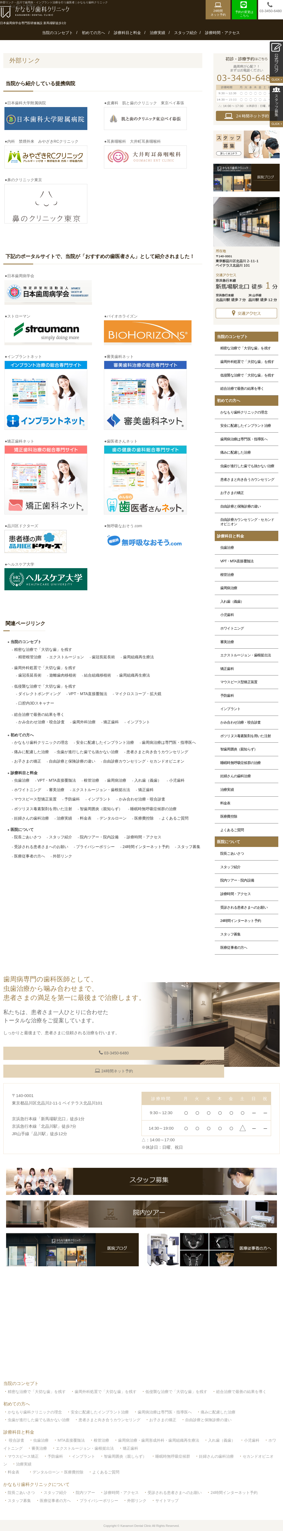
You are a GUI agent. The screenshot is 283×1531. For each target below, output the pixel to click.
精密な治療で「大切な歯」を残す (43, 649)
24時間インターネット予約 (145, 846)
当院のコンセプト (57, 32)
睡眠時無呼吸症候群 (172, 1455)
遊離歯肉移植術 (62, 675)
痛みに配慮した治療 (31, 752)
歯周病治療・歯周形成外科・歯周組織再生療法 (158, 1439)
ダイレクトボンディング (39, 694)
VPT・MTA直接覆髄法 (88, 694)
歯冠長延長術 (103, 657)
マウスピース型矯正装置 (35, 799)
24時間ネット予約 (53, 1069)
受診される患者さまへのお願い (41, 846)
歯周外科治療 (84, 722)
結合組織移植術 (97, 675)
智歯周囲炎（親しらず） (125, 1455)
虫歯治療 (22, 780)
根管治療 (91, 780)
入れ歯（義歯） (147, 780)
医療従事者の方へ (29, 856)
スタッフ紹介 (185, 32)
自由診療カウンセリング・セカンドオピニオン (143, 761)
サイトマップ (167, 1499)
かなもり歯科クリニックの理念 (41, 742)
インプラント (138, 722)
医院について (22, 829)
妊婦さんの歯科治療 (31, 818)
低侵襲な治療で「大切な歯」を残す (45, 686)
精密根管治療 (29, 657)
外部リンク (62, 856)
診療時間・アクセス (222, 32)
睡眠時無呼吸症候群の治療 (153, 809)
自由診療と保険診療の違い (72, 761)
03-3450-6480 (53, 1053)
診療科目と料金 (127, 32)
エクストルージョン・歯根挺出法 (101, 789)
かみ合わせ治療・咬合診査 (41, 722)
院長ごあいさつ (27, 837)
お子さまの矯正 (27, 761)
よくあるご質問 (174, 818)
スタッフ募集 (188, 846)
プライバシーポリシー (95, 846)
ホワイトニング (27, 789)
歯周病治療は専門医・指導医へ (169, 742)
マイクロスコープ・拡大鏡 (138, 694)
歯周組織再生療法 (138, 657)
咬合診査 (16, 1439)
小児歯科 (177, 780)
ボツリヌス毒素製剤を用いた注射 (43, 809)
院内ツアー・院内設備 (99, 837)
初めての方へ (93, 32)
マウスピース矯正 (23, 1455)
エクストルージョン (66, 657)
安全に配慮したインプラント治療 (105, 742)
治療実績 (157, 32)
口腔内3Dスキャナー (36, 703)
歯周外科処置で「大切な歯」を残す (45, 668)
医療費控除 (144, 818)
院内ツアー (85, 1491)
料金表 (85, 818)
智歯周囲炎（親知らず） (101, 809)
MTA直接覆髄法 (71, 1439)
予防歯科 (72, 799)
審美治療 (56, 789)
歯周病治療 (116, 780)
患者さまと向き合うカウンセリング (157, 752)
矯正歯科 (111, 722)
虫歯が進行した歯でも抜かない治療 (88, 752)
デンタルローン (113, 818)
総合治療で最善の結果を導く (39, 714)
